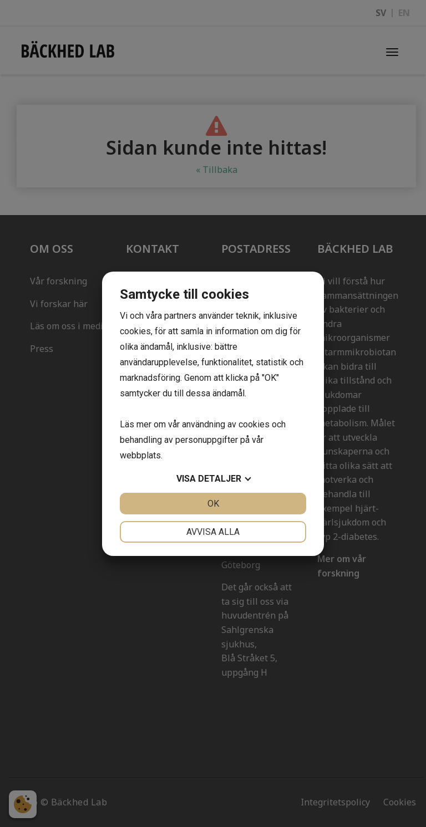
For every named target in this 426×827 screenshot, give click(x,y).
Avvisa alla (213, 532)
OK (213, 503)
